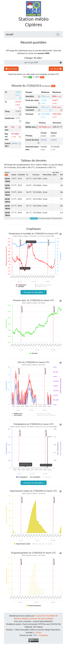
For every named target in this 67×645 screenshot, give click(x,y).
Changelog (43, 635)
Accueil (9, 34)
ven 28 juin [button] (55, 69)
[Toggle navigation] (58, 34)
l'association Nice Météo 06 (46, 616)
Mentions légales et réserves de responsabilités (33, 618)
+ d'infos (37, 632)
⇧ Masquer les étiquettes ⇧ (33, 292)
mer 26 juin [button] (11, 69)
